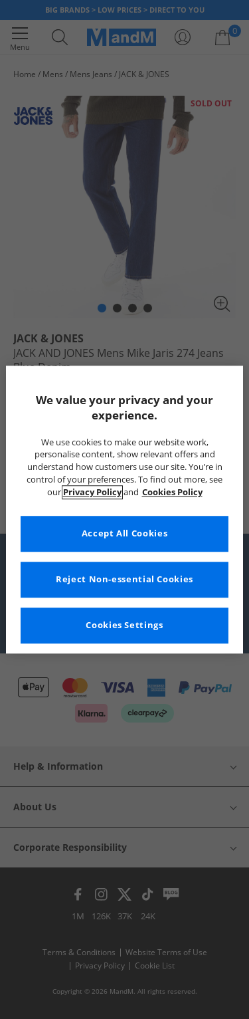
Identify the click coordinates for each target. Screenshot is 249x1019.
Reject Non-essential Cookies (124, 579)
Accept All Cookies (124, 533)
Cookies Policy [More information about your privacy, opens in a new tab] (172, 492)
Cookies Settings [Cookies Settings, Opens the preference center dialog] (124, 625)
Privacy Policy (92, 492)
